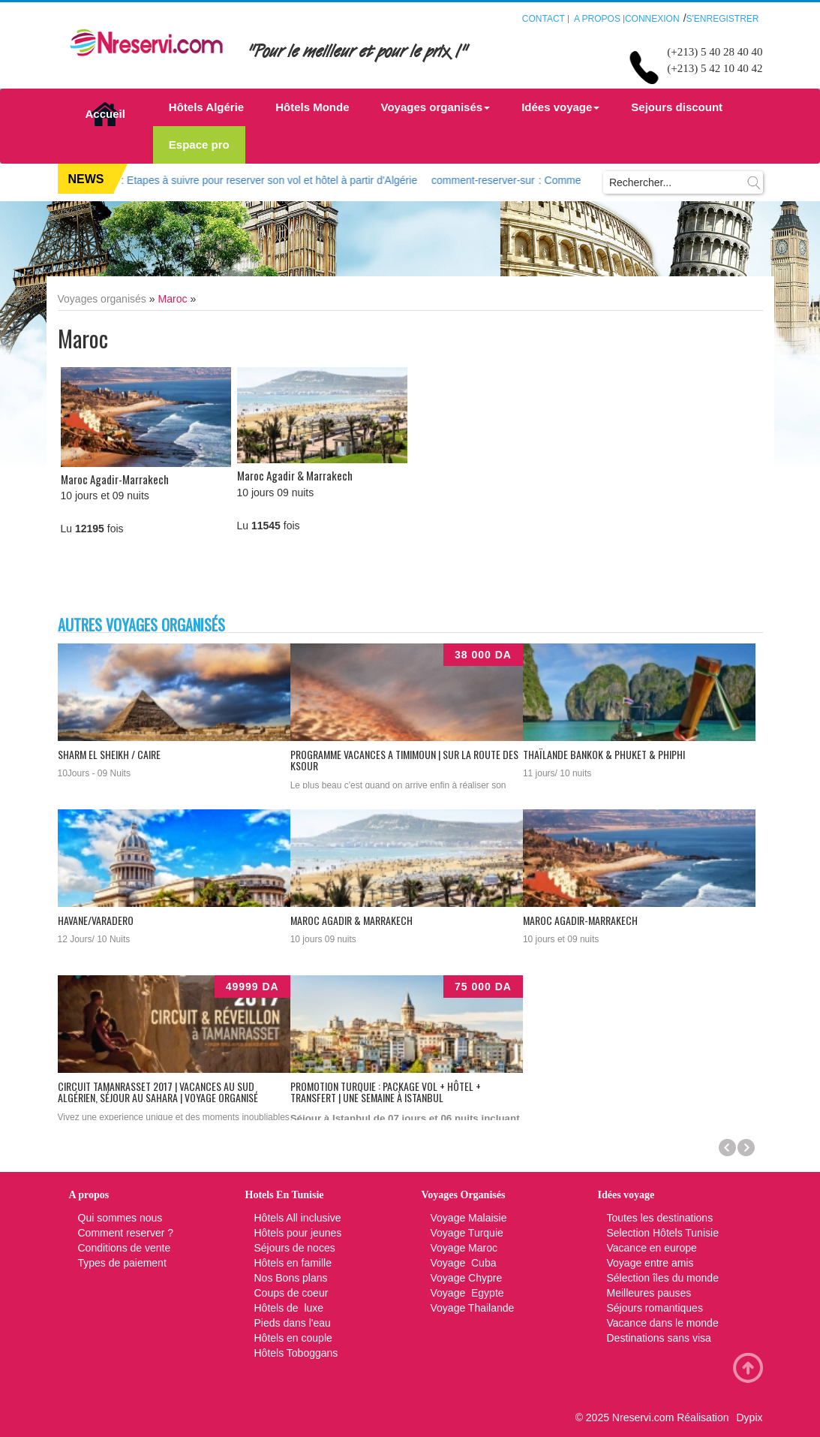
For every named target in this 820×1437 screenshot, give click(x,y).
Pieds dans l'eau (292, 1323)
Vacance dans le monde (663, 1323)
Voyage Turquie (468, 1233)
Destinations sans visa (659, 1338)
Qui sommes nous (120, 1218)
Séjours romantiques (655, 1308)
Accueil (105, 113)
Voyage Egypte (467, 1293)
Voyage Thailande (473, 1308)
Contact (543, 19)
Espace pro (199, 144)
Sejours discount (676, 107)
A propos (597, 19)
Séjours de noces (294, 1248)
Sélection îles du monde (663, 1278)
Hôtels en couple (293, 1338)
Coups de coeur (291, 1293)
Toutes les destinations (660, 1218)
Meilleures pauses (649, 1293)
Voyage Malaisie (469, 1218)
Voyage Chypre (467, 1278)
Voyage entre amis (650, 1263)
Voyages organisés (436, 107)
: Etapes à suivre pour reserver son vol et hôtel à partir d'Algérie (226, 180)
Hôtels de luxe (289, 1308)
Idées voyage (560, 107)
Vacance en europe (653, 1248)
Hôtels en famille (293, 1263)
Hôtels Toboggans (296, 1353)
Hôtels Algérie (206, 107)
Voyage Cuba (464, 1263)
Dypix (749, 1417)
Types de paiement (122, 1263)
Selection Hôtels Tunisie (663, 1233)
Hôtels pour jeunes (298, 1233)
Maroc (173, 299)
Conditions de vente (124, 1248)
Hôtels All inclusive (297, 1218)
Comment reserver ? (126, 1233)
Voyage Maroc (464, 1248)
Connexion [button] (652, 19)
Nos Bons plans (291, 1278)
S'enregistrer (722, 19)
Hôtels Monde (312, 107)
